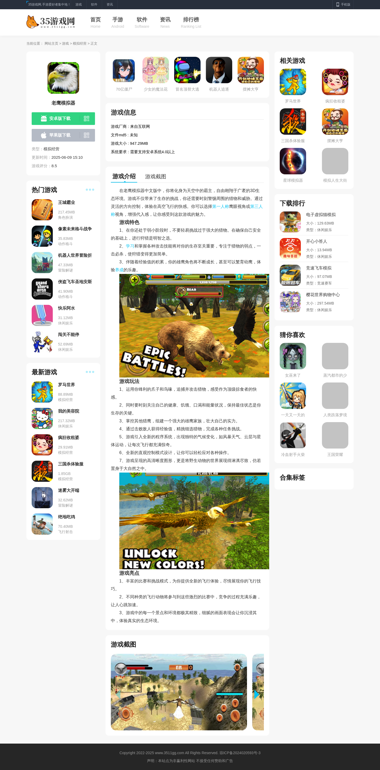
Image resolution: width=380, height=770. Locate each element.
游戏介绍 (124, 176)
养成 (119, 270)
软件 (142, 19)
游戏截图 (155, 176)
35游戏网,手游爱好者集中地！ (49, 4)
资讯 (165, 19)
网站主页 (51, 43)
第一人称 (220, 206)
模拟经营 (80, 43)
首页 (95, 19)
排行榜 (191, 19)
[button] (259, 694)
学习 (130, 246)
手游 (117, 19)
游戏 (65, 43)
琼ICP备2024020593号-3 (240, 753)
